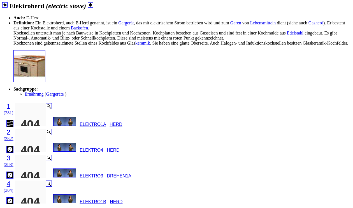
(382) (8, 138)
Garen (235, 22)
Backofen (79, 28)
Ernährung (34, 94)
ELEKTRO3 (91, 176)
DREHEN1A (119, 176)
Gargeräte (55, 94)
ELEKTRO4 (91, 150)
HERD (116, 124)
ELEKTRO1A (93, 124)
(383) (8, 164)
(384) (8, 190)
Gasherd (315, 22)
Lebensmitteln (263, 22)
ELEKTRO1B (93, 201)
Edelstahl (295, 33)
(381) (8, 112)
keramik (142, 43)
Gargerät (126, 22)
